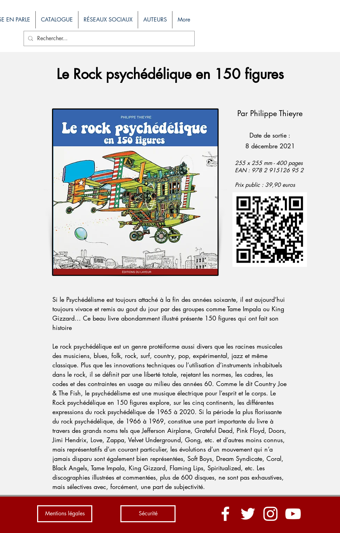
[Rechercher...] (108, 38)
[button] (56, 19)
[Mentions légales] (64, 513)
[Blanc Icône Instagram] (270, 513)
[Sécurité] (148, 513)
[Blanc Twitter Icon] (247, 513)
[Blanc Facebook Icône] (225, 513)
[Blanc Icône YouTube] (293, 513)
